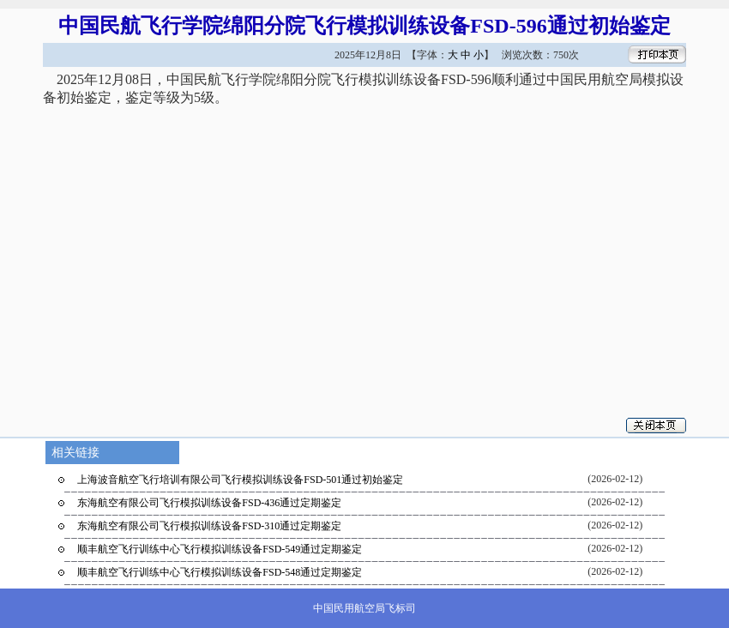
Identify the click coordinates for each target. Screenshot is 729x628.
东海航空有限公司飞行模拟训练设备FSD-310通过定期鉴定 (209, 526)
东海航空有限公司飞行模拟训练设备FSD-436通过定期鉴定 (209, 503)
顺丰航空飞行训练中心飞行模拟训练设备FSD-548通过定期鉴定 (219, 572)
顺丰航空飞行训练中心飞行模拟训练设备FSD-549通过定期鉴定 (219, 549)
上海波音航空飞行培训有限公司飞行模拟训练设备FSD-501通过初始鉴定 (240, 480)
